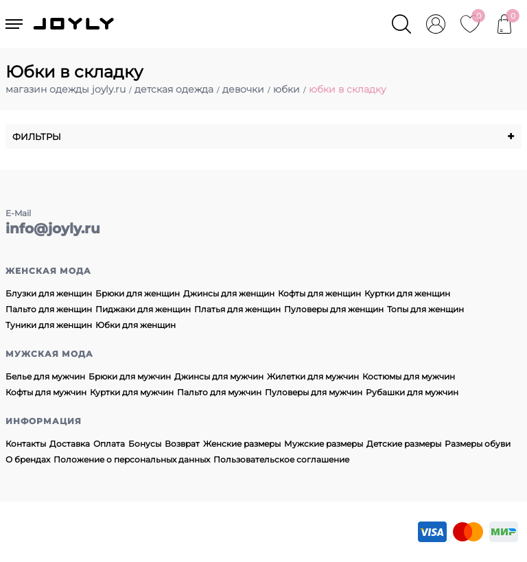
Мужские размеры (323, 443)
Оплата (109, 443)
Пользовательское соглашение (281, 459)
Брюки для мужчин (130, 376)
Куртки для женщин (407, 293)
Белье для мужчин (45, 376)
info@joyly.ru (52, 228)
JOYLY (75, 24)
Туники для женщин (48, 325)
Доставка (69, 443)
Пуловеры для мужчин (313, 392)
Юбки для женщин (135, 325)
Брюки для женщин (137, 293)
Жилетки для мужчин (313, 376)
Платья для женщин (237, 309)
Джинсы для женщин (228, 293)
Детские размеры (403, 443)
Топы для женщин (425, 309)
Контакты (25, 443)
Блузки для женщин (48, 293)
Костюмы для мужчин (408, 376)
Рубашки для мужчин (412, 392)
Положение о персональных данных (132, 459)
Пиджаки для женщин (143, 309)
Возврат (182, 443)
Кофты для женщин (319, 293)
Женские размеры (242, 443)
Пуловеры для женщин (334, 309)
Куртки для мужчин (132, 392)
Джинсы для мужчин (219, 376)
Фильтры (263, 136)
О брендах (27, 459)
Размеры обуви (478, 443)
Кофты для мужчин (45, 392)
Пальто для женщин (48, 309)
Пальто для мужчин (219, 392)
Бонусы (144, 443)
